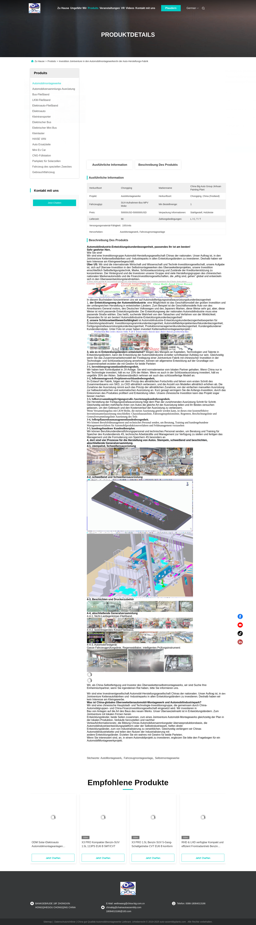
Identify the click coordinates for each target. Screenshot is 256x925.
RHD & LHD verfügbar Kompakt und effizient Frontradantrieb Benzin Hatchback (203, 844)
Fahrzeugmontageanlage (138, 758)
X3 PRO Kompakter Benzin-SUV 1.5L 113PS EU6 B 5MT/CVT (101, 844)
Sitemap (47, 921)
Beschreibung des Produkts (158, 164)
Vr (123, 8)
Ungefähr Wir (78, 8)
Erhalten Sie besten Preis (174, 149)
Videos (130, 8)
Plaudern (170, 8)
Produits (93, 8)
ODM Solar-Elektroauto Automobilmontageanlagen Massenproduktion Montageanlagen (52, 844)
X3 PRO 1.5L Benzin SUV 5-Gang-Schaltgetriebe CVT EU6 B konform (152, 844)
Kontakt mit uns (145, 8)
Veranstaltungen (110, 8)
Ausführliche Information (109, 164)
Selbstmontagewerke (167, 758)
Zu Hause (63, 8)
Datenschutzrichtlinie (64, 921)
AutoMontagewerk (111, 758)
